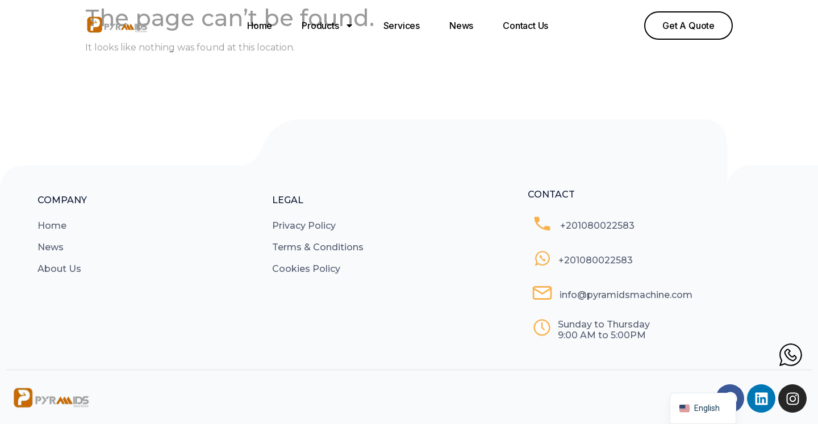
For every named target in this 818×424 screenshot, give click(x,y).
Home (259, 25)
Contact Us (525, 25)
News (461, 25)
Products (327, 25)
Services (401, 25)
